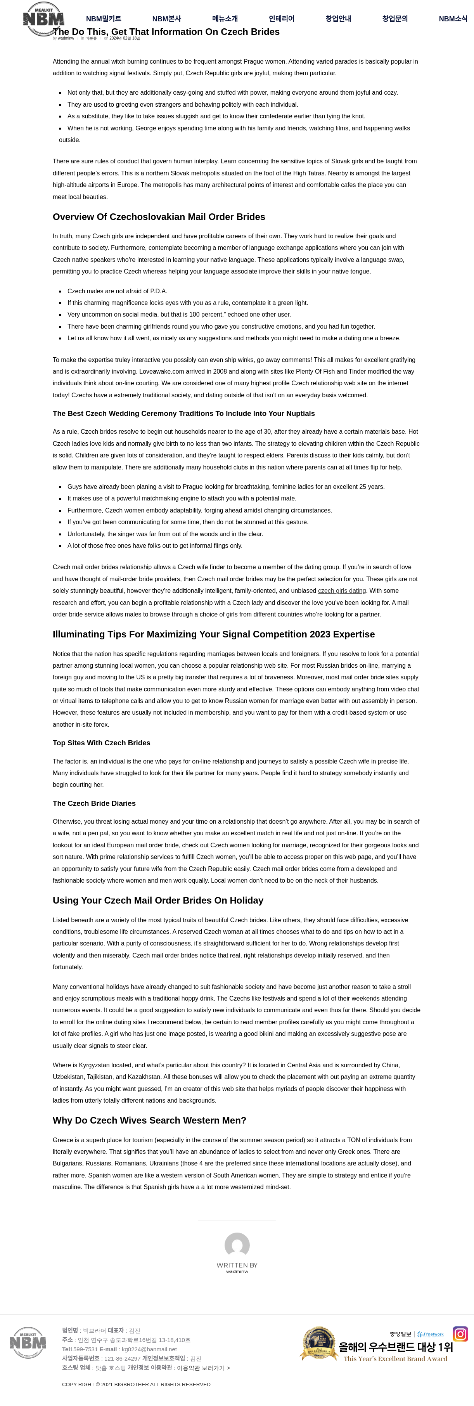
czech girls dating (342, 590)
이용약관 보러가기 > (180, 1376)
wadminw (237, 1271)
